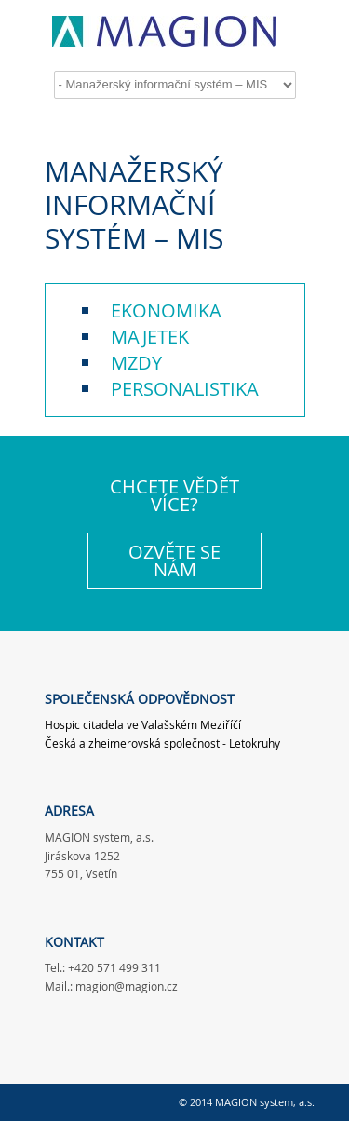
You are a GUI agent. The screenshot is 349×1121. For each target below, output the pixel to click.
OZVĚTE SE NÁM (174, 561)
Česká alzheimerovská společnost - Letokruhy (162, 743)
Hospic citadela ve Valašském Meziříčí (143, 724)
